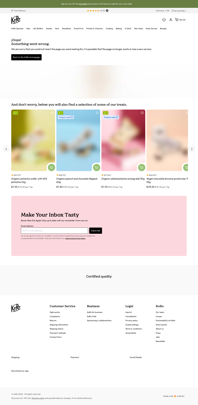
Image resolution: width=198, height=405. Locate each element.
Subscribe (95, 230)
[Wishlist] (164, 20)
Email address (27, 226)
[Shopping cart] (180, 20)
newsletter (83, 4)
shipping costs (38, 398)
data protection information (75, 238)
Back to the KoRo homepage (26, 57)
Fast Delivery (18, 10)
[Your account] (171, 20)
